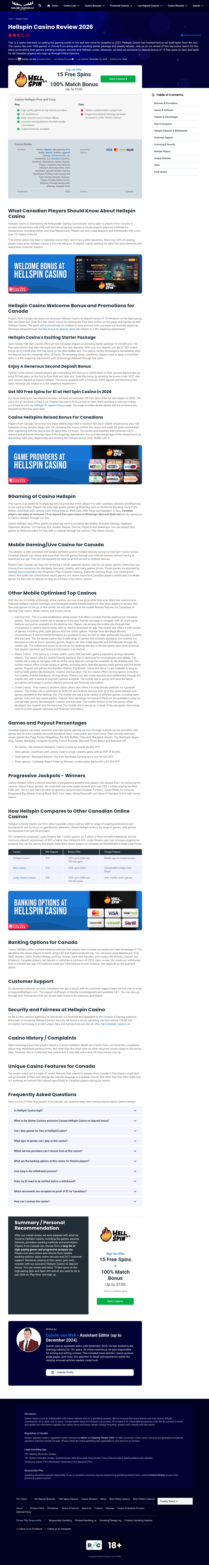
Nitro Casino (19, 868)
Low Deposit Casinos (150, 5)
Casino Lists (71, 5)
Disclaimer (53, 1508)
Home (52, 5)
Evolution (55, 158)
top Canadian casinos (113, 1024)
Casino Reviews (89, 1499)
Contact (99, 1508)
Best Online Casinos (120, 1499)
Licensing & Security (164, 144)
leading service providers (22, 571)
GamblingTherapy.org (110, 1520)
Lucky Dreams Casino (24, 877)
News (103, 1499)
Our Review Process (64, 59)
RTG (68, 149)
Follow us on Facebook (29, 1529)
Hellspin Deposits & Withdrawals (170, 130)
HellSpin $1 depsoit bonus (49, 405)
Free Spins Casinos (68, 1499)
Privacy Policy (37, 1508)
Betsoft (49, 152)
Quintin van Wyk (61, 1335)
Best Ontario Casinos (144, 1499)
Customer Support (163, 137)
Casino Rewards (177, 5)
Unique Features (162, 158)
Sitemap (110, 1508)
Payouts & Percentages (166, 117)
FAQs (157, 165)
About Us (86, 1508)
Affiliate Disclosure (191, 35)
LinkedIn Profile (62, 1372)
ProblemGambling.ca (85, 1520)
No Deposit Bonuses (45, 1499)
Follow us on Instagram (58, 1529)
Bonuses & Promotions (165, 103)
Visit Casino (118, 79)
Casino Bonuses (94, 5)
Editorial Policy (23, 1512)
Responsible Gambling (60, 1520)
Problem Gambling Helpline (138, 1520)
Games (198, 5)
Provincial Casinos (121, 5)
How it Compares (163, 124)
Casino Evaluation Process (130, 1508)
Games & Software (163, 110)
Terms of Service (70, 1508)
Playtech (48, 149)
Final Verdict (160, 172)
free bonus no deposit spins (59, 329)
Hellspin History (162, 151)
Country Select (169, 1501)
